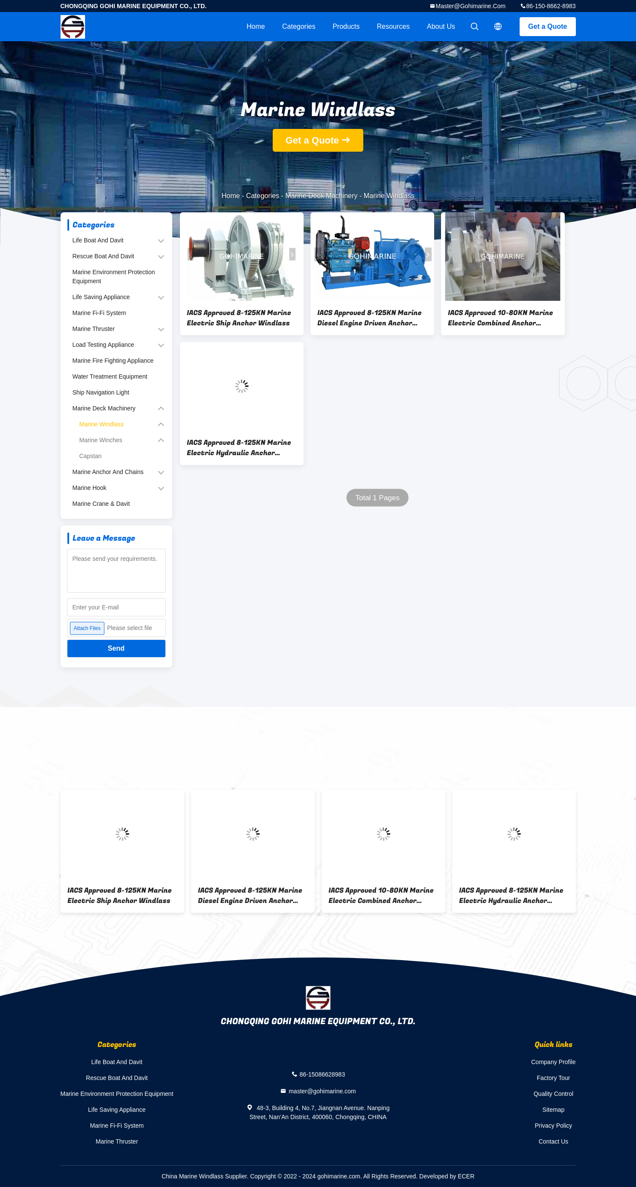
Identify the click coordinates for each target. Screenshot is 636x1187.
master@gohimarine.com (470, 6)
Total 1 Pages (377, 498)
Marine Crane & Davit (101, 503)
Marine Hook (90, 487)
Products (345, 26)
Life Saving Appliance (101, 297)
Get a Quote (547, 26)
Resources (393, 26)
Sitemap (553, 1109)
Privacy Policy (553, 1125)
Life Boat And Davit (98, 240)
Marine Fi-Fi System (99, 312)
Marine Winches (100, 440)
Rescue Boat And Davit (103, 256)
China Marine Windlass (192, 1176)
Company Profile (553, 1062)
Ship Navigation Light (101, 392)
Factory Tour (553, 1077)
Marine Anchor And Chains (108, 471)
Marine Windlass (101, 424)
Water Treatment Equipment (110, 376)
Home (255, 26)
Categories (298, 26)
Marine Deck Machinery (321, 195)
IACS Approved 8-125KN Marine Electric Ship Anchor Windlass (239, 318)
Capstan (90, 456)
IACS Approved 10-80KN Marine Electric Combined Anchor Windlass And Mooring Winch (500, 318)
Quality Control (553, 1093)
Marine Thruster (94, 328)
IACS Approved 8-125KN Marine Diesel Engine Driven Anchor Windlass (369, 318)
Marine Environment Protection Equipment (114, 277)
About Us (441, 26)
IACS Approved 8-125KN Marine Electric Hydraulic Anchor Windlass (239, 447)
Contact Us (553, 1141)
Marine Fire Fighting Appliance (113, 360)
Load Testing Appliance (103, 344)
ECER (466, 1176)
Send (116, 648)
